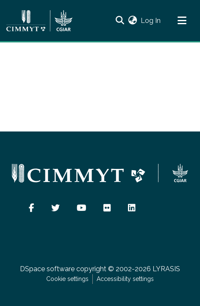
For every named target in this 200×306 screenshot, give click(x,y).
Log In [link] (151, 21)
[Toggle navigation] (182, 21)
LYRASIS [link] (166, 269)
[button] (119, 21)
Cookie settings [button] (67, 278)
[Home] (39, 20)
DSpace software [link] (47, 269)
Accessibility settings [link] (125, 278)
